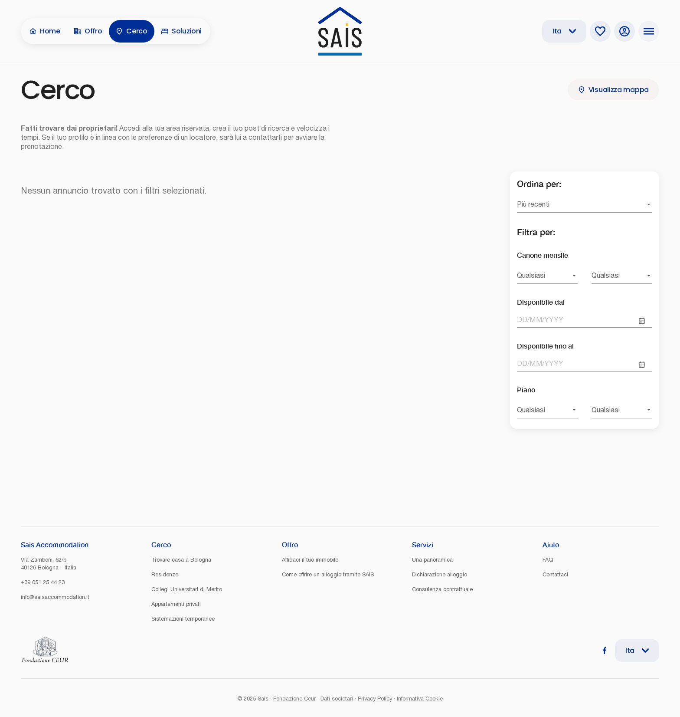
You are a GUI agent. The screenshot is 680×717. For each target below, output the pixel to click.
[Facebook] (604, 651)
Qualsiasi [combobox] (531, 275)
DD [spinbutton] (522, 319)
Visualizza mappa (613, 90)
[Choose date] (641, 320)
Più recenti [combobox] (533, 204)
